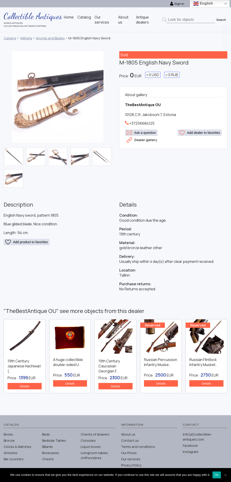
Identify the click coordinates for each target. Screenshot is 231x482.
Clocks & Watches (17, 446)
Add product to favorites (26, 242)
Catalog (84, 17)
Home (69, 17)
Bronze (9, 440)
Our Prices (129, 453)
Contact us (130, 440)
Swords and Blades (50, 38)
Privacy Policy (131, 465)
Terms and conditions (138, 446)
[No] (225, 475)
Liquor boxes (91, 446)
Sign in (177, 4)
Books (8, 434)
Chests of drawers (95, 434)
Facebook (190, 445)
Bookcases (50, 453)
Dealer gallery (142, 139)
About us (128, 434)
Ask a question (141, 132)
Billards (47, 446)
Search (221, 20)
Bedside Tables (54, 440)
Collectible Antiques (33, 16)
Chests (48, 459)
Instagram (190, 452)
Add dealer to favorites (199, 132)
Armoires (10, 453)
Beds (46, 434)
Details (24, 386)
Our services (102, 20)
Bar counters (14, 459)
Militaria (26, 38)
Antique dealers (142, 20)
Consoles (88, 440)
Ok (217, 475)
